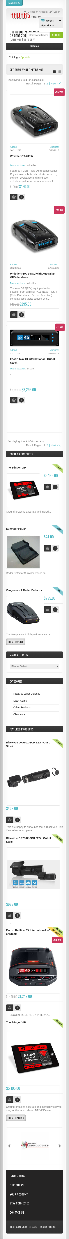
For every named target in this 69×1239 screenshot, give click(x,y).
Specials (25, 57)
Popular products (21, 454)
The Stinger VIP (16, 467)
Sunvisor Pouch (16, 528)
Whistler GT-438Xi (21, 156)
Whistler (31, 165)
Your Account (19, 1194)
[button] (56, 35)
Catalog (13, 57)
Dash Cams (20, 700)
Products (21, 729)
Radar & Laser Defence (26, 693)
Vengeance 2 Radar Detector (24, 590)
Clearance (19, 714)
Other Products (22, 707)
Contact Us (17, 1212)
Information (17, 1176)
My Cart (50, 20)
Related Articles (47, 1226)
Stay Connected (19, 1203)
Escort (30, 368)
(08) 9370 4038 (29, 32)
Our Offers (17, 1185)
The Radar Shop (18, 1226)
